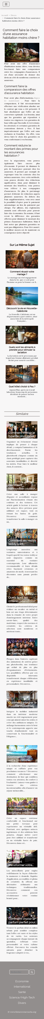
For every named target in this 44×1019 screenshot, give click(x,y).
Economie (22, 981)
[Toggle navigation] (6, 4)
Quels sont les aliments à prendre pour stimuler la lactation (22, 350)
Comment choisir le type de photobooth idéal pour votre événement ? (22, 438)
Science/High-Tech (22, 997)
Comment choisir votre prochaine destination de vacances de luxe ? (21, 762)
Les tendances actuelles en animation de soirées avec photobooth (22, 655)
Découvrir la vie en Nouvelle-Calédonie (22, 309)
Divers (13, 15)
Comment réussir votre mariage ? (22, 273)
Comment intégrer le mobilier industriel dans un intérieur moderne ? (22, 708)
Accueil (4, 15)
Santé (22, 992)
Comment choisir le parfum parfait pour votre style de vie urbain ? (21, 924)
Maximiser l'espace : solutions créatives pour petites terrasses (22, 814)
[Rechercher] (19, 972)
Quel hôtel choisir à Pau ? (22, 386)
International (22, 986)
